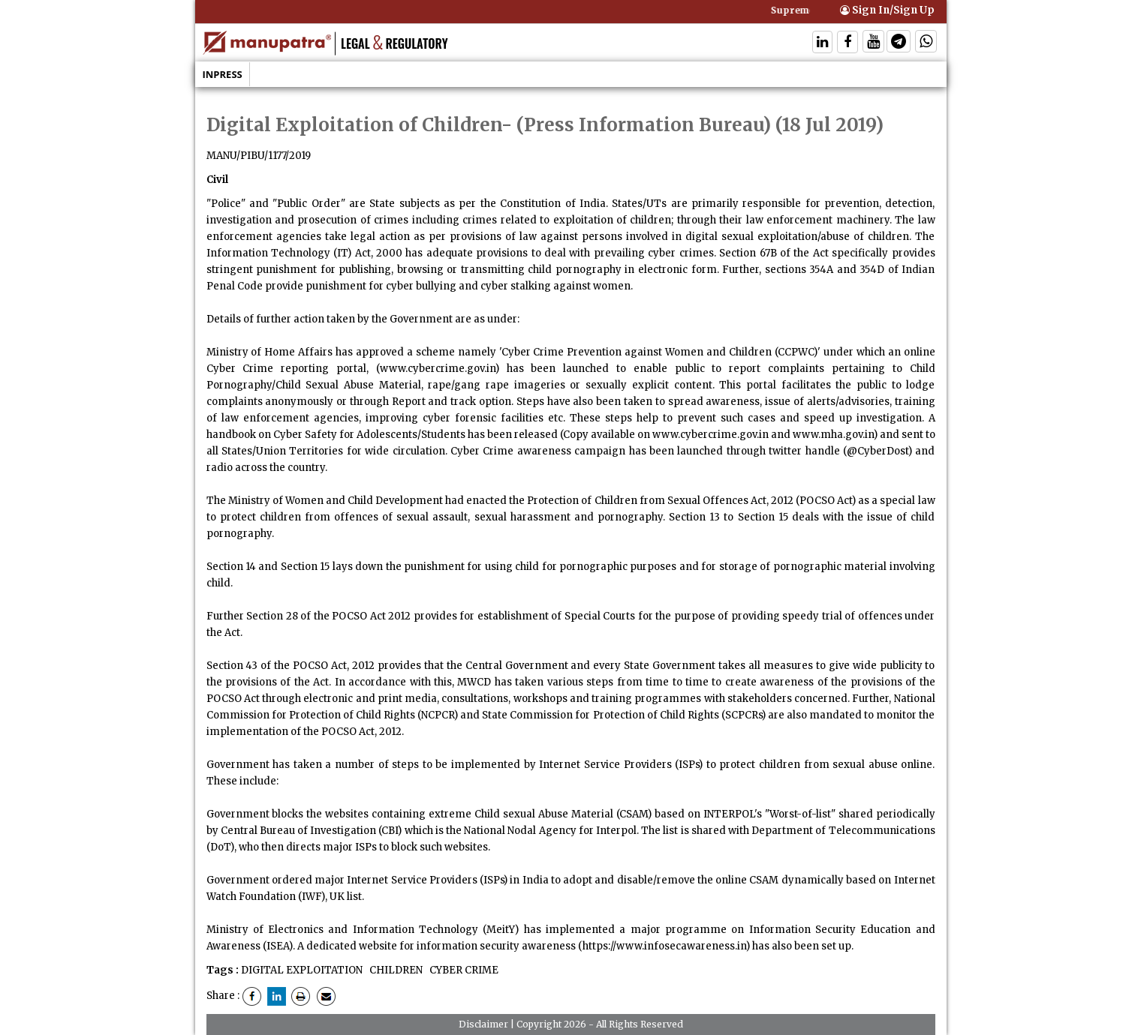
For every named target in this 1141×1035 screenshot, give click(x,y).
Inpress (222, 74)
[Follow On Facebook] (847, 43)
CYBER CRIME (462, 970)
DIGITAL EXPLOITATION (302, 970)
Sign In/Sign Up (887, 10)
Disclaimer (483, 1024)
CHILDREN (395, 970)
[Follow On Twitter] (873, 43)
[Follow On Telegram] (899, 43)
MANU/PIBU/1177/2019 (258, 155)
